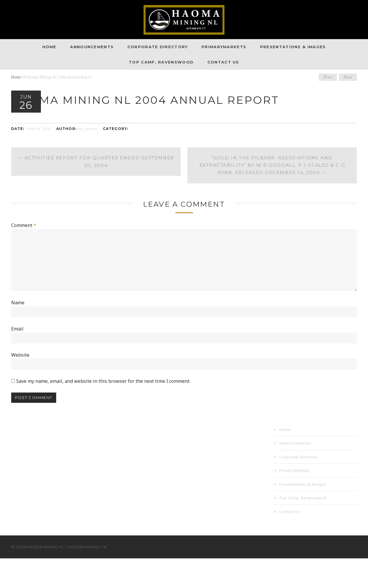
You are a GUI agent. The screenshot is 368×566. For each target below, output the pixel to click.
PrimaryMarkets (224, 46)
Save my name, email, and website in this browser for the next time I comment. (103, 388)
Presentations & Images (293, 46)
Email (17, 334)
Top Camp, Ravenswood (161, 62)
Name (17, 307)
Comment (23, 226)
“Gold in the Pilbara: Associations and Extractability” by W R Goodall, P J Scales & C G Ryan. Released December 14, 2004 (272, 165)
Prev (327, 77)
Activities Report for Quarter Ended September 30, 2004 (95, 161)
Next (347, 77)
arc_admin (87, 128)
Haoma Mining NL (46, 554)
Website (20, 361)
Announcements (92, 46)
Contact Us (223, 62)
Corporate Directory (157, 46)
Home (49, 46)
